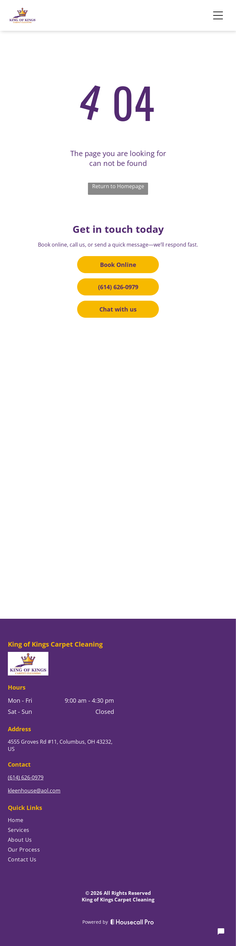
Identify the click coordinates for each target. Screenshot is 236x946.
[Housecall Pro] (132, 921)
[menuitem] (61, 821)
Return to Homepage (118, 186)
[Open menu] (218, 15)
